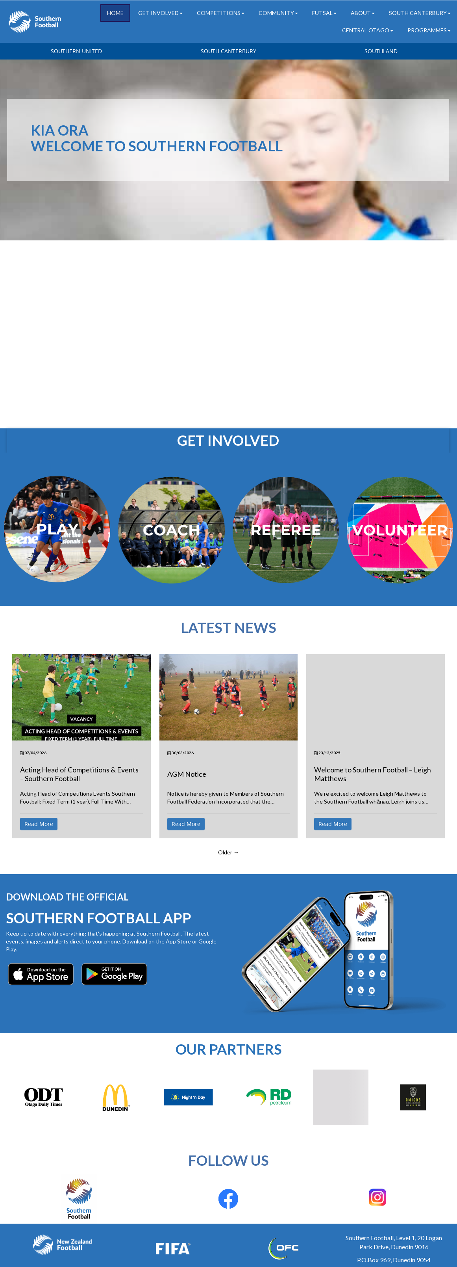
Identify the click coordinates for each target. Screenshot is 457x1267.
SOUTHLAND (381, 51)
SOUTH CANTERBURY (228, 51)
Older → (228, 852)
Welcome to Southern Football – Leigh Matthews (372, 774)
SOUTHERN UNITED (76, 51)
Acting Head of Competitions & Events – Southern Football (79, 774)
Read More (38, 824)
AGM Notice (186, 774)
